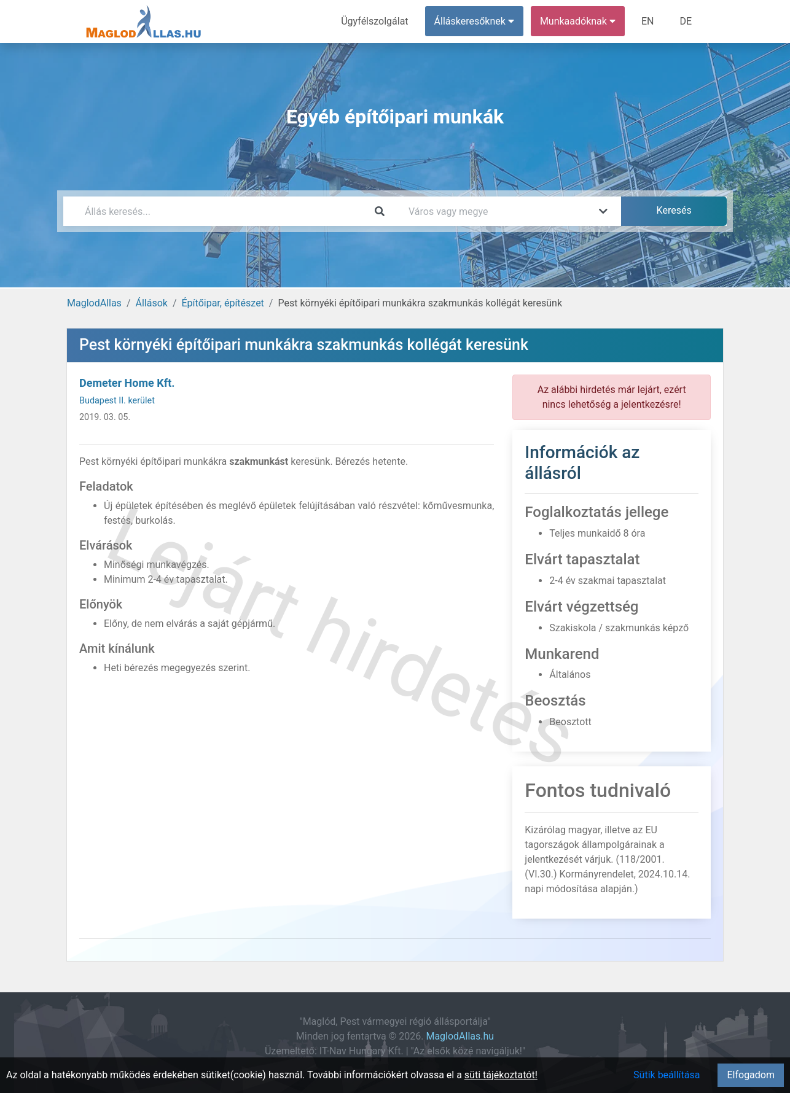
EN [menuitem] (647, 21)
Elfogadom (751, 1075)
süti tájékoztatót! (501, 1075)
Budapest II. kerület (117, 400)
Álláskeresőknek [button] (474, 21)
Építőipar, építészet (223, 303)
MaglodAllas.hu (460, 1036)
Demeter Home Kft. (126, 382)
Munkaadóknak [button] (578, 21)
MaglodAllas (94, 303)
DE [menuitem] (685, 21)
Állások (151, 303)
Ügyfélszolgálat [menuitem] (374, 21)
